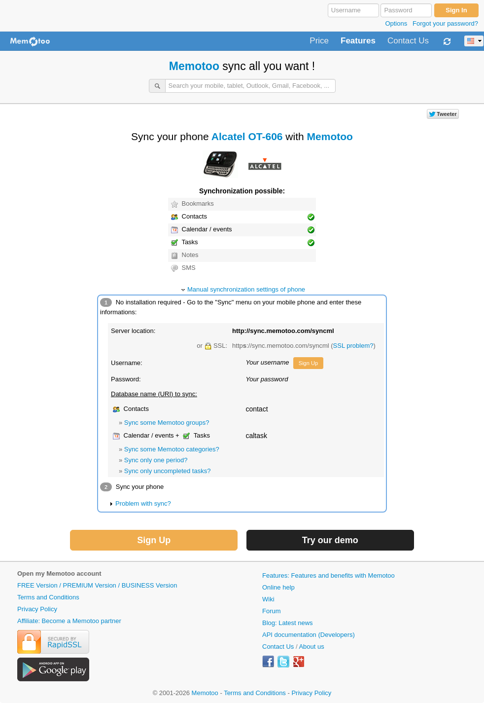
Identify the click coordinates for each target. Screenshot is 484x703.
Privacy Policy (37, 609)
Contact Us (408, 41)
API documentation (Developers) (308, 634)
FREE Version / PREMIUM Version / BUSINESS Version (97, 585)
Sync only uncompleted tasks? (167, 471)
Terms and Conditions (48, 597)
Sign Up (308, 363)
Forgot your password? (445, 23)
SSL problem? (353, 345)
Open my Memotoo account (59, 573)
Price (319, 41)
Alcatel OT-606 (247, 136)
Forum (271, 611)
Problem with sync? (143, 503)
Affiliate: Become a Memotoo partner (69, 621)
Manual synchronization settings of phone (246, 289)
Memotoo (194, 66)
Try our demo (330, 540)
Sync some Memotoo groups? (166, 422)
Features (358, 41)
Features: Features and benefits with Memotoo (328, 575)
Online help (278, 587)
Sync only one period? (156, 460)
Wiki (268, 599)
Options (396, 23)
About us (311, 646)
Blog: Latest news (287, 623)
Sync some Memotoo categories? (171, 449)
